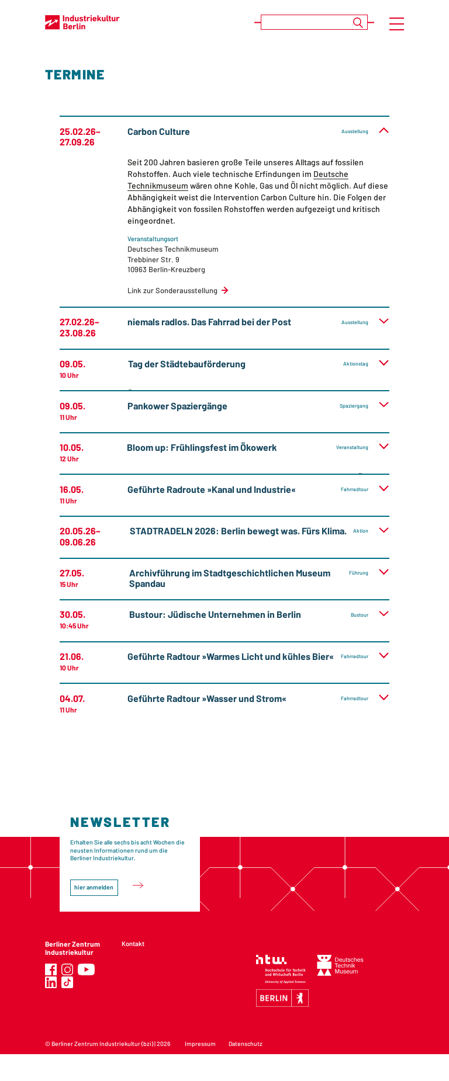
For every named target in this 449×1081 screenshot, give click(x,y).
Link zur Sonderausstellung (172, 290)
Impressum (200, 1043)
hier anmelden (93, 887)
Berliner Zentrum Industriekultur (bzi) (102, 1043)
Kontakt (133, 943)
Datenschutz (246, 1043)
